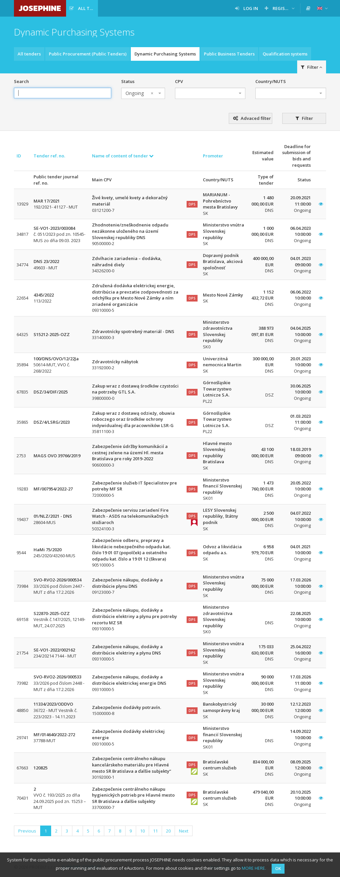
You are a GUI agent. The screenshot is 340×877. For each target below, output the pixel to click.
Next (183, 831)
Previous (27, 831)
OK (278, 868)
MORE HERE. (254, 868)
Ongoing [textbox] (139, 93)
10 (142, 831)
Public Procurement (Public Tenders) (88, 54)
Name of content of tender (123, 156)
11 (155, 831)
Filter (311, 67)
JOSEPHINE (40, 8)
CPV (179, 81)
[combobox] (143, 93)
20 (168, 831)
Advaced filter (252, 118)
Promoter (213, 156)
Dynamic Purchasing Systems (165, 54)
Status (127, 81)
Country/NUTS (270, 81)
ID (19, 156)
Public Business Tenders (229, 54)
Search (21, 81)
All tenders (29, 54)
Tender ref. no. (49, 156)
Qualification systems (285, 54)
